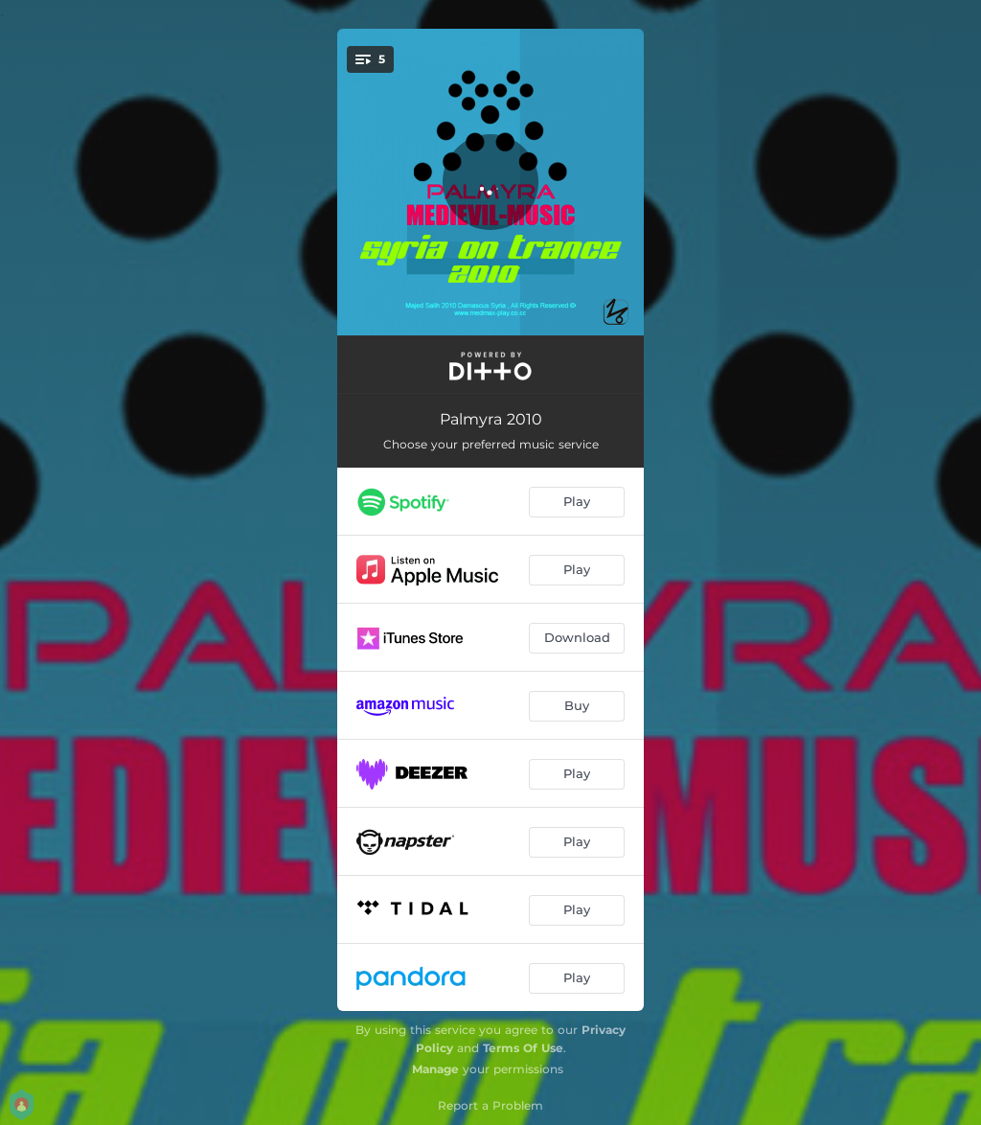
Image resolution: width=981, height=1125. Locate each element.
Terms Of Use (523, 1048)
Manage (435, 1069)
